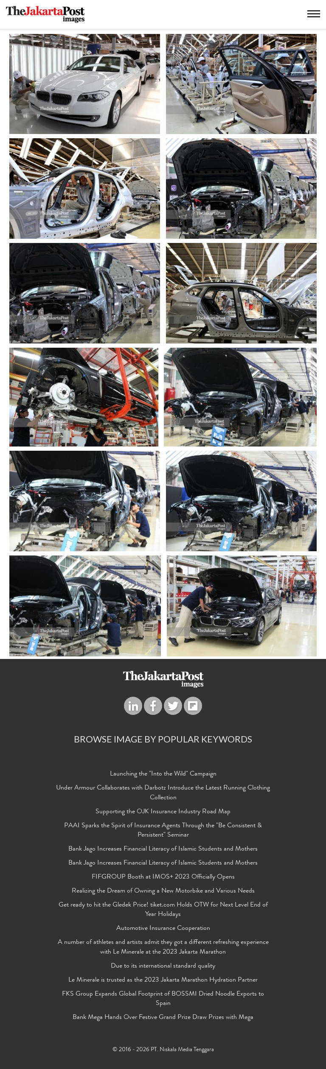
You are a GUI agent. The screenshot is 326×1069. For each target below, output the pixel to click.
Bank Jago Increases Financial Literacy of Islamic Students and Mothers (163, 849)
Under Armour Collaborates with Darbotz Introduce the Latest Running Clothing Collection (163, 793)
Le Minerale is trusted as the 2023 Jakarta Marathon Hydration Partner (163, 980)
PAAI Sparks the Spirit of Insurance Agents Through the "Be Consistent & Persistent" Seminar (163, 830)
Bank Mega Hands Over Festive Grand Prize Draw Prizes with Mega (163, 1017)
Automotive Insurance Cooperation (163, 928)
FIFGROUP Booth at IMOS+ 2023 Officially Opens (163, 877)
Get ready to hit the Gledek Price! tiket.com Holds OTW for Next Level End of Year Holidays (163, 910)
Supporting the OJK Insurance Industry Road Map (163, 812)
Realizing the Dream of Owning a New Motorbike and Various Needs (163, 891)
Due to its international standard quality (163, 966)
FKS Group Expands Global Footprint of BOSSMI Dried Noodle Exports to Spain (163, 999)
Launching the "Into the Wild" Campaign (163, 774)
